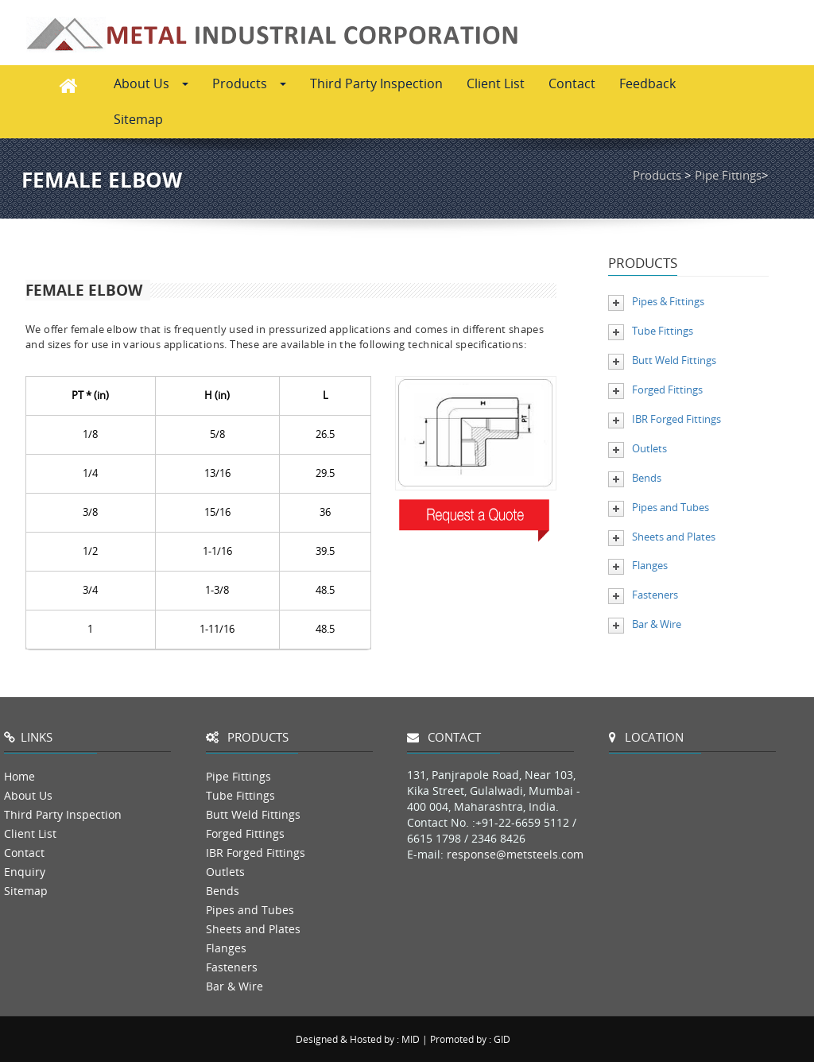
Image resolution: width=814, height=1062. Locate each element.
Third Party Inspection (376, 83)
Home (19, 776)
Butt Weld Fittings (674, 360)
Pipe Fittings (728, 175)
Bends (646, 478)
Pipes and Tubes (670, 507)
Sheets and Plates (673, 536)
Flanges (650, 565)
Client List (496, 83)
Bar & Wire (656, 624)
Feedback (647, 83)
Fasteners (655, 594)
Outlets (649, 448)
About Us (151, 83)
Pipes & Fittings (668, 301)
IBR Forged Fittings (676, 419)
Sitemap (138, 119)
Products (249, 83)
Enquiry (24, 871)
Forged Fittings (667, 389)
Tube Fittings (662, 331)
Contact (571, 83)
